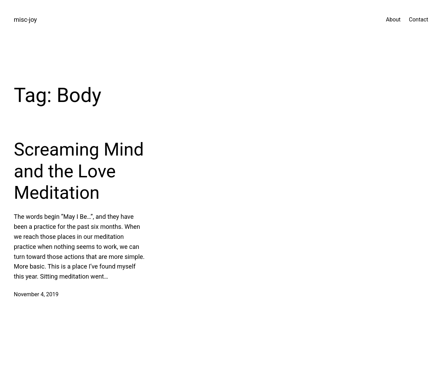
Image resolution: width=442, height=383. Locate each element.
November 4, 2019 (36, 294)
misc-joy (25, 19)
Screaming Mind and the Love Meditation (79, 171)
